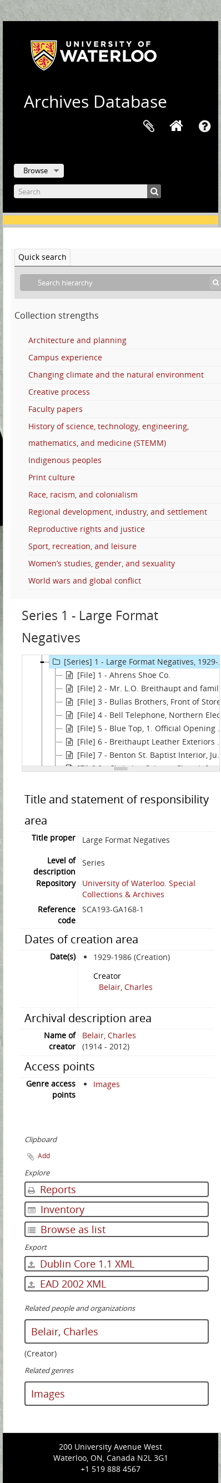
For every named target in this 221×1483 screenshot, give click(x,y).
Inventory (56, 1209)
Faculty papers (55, 409)
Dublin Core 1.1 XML (81, 1263)
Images (106, 1084)
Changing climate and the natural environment (116, 374)
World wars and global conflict (84, 580)
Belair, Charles (126, 987)
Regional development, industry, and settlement (117, 511)
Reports (52, 1189)
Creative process (59, 391)
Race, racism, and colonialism (83, 494)
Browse (35, 170)
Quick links (204, 126)
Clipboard (149, 126)
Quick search (42, 257)
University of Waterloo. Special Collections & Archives (138, 888)
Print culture (51, 477)
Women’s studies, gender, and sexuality (101, 563)
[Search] (87, 191)
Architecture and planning (77, 340)
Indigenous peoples (65, 460)
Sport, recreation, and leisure (82, 546)
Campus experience (65, 357)
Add (44, 1155)
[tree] (120, 710)
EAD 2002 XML (67, 1283)
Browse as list (67, 1229)
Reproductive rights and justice (86, 529)
